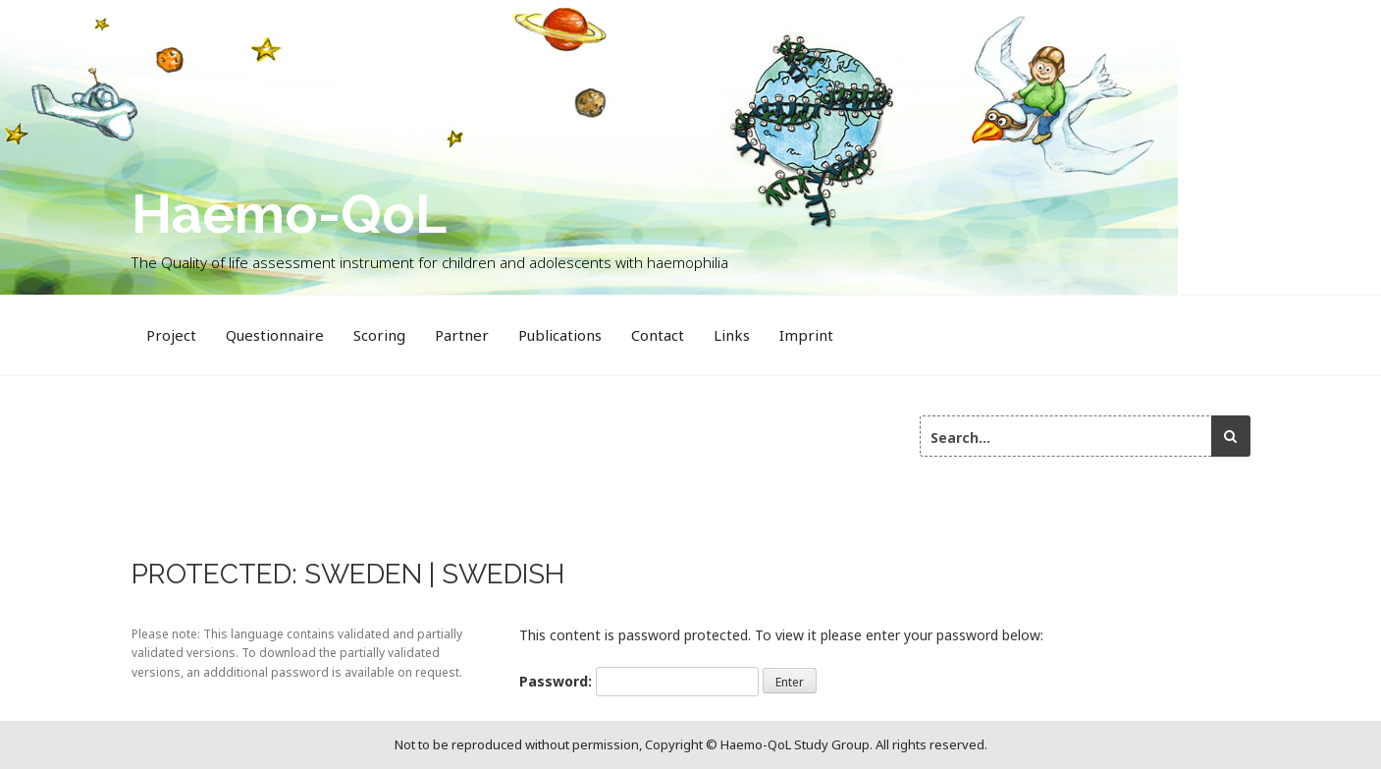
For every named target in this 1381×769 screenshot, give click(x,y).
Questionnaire (275, 335)
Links (732, 335)
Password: (639, 681)
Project (171, 335)
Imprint (806, 335)
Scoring (379, 335)
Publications (560, 335)
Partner (462, 335)
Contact (657, 335)
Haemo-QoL (289, 214)
